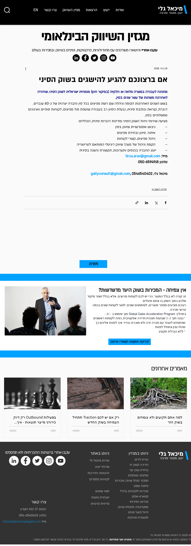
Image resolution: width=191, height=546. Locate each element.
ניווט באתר (99, 453)
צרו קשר (38, 502)
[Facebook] (85, 57)
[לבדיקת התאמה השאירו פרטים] (129, 342)
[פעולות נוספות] (25, 68)
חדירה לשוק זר (159, 189)
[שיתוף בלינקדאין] (146, 203)
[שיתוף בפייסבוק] (165, 203)
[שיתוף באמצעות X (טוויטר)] (156, 203)
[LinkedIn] (76, 57)
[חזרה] (93, 264)
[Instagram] (103, 57)
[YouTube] (112, 57)
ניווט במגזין (138, 453)
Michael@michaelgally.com (22, 521)
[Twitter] (94, 57)
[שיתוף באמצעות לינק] (137, 203)
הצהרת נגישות (100, 497)
